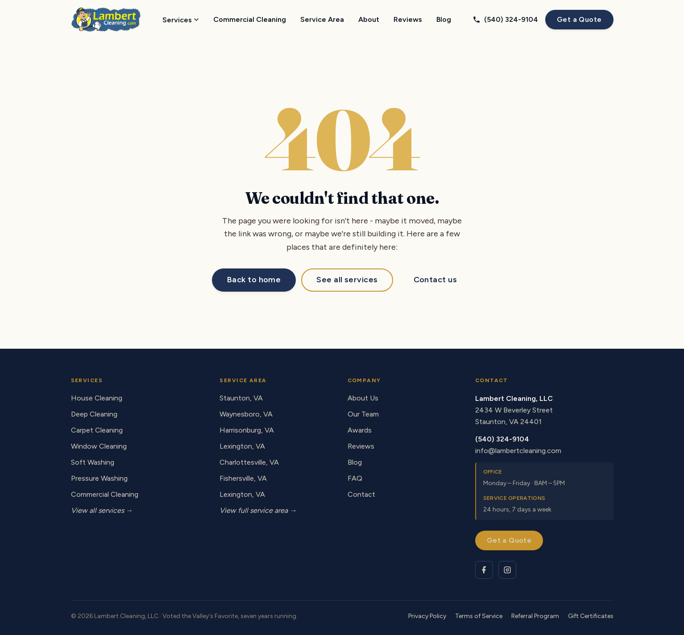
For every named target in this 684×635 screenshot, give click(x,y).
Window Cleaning (99, 446)
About (368, 19)
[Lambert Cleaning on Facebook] (484, 570)
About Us (363, 398)
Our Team (363, 414)
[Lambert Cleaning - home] (106, 19)
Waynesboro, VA (246, 414)
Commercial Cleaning (249, 19)
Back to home (254, 280)
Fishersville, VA (243, 478)
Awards (360, 430)
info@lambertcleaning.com (518, 450)
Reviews (408, 19)
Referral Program (535, 616)
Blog (443, 19)
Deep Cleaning (94, 414)
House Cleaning (96, 398)
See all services (346, 280)
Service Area (322, 19)
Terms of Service (478, 616)
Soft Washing (92, 462)
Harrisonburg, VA (247, 430)
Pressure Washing (99, 478)
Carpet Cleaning (97, 430)
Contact (361, 494)
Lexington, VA (242, 446)
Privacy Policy (427, 616)
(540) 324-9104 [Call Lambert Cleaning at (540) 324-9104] (505, 19)
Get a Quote (579, 19)
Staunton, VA (241, 398)
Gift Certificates (591, 616)
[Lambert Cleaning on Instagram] (507, 570)
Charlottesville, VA (249, 462)
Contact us (435, 280)
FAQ (355, 478)
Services (180, 20)
